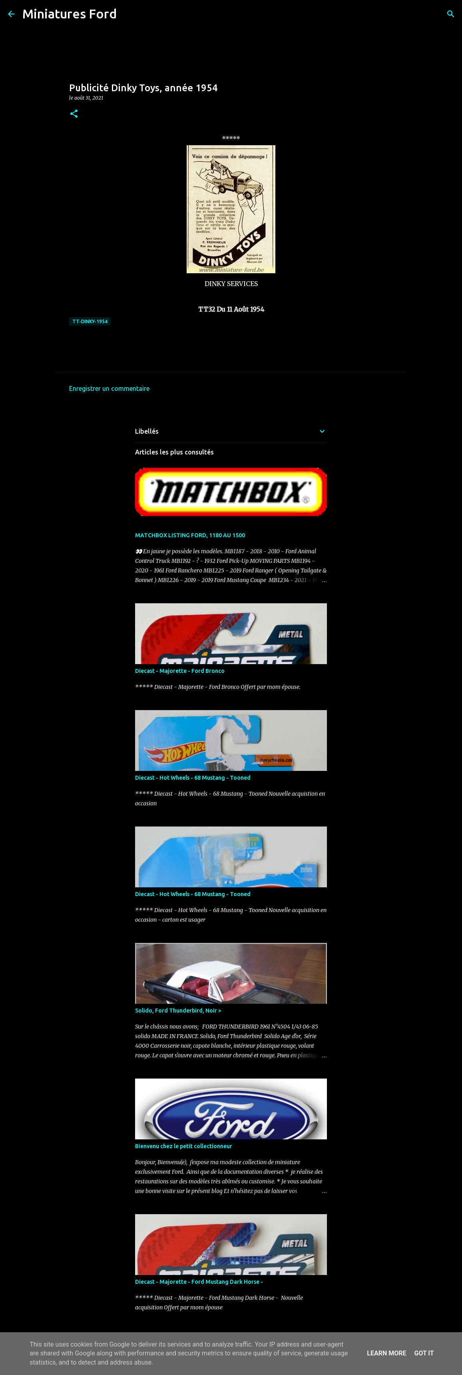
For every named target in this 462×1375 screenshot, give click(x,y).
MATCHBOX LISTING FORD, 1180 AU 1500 (190, 535)
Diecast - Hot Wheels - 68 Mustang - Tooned (193, 778)
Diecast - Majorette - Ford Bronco (180, 671)
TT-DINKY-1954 (90, 321)
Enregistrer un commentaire (109, 388)
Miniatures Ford (69, 13)
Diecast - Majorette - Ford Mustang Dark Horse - (199, 1282)
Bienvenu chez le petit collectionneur (183, 1146)
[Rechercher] (128, 14)
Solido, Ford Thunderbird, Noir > (178, 1010)
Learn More (386, 1353)
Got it (424, 1353)
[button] (74, 114)
